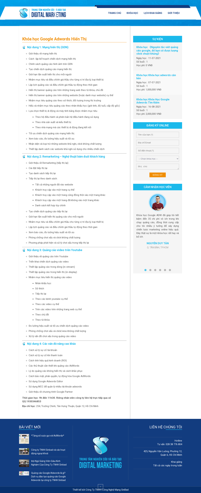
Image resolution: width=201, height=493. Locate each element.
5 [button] (164, 270)
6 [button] (169, 270)
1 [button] (145, 270)
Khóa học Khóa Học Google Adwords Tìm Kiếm (153, 101)
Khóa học (132, 13)
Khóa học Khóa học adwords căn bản (156, 77)
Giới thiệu (174, 13)
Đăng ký (157, 175)
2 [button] (150, 270)
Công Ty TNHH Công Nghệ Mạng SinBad (107, 489)
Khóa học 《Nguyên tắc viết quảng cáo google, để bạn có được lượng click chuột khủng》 (157, 50)
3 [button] (155, 270)
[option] (157, 221)
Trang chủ (114, 13)
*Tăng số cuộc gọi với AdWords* (47, 435)
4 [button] (160, 270)
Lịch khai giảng (153, 13)
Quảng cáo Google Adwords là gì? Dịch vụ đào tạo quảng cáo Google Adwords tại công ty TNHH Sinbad (48, 476)
